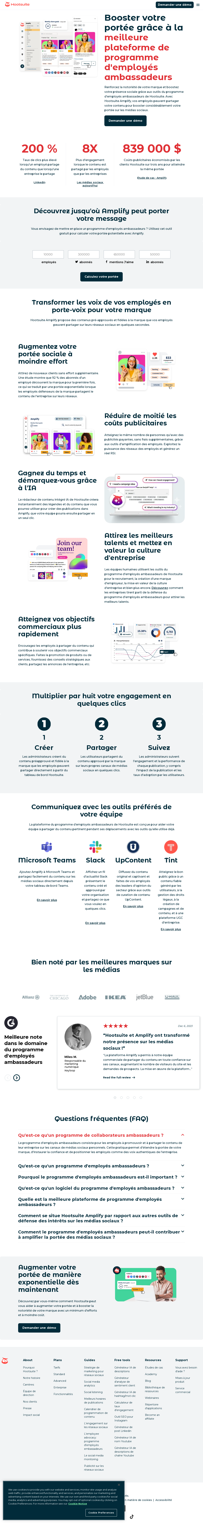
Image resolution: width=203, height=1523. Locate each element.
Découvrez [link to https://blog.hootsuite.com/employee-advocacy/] (160, 588)
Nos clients (30, 1401)
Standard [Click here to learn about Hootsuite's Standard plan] (59, 1374)
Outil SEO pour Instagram (123, 1418)
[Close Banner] (119, 1485)
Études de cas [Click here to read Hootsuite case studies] (154, 1367)
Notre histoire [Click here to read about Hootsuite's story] (31, 1378)
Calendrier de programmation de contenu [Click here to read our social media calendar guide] (96, 1413)
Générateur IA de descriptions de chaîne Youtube (125, 1451)
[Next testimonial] (16, 1077)
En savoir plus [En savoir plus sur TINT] (171, 929)
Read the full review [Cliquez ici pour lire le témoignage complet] (117, 1077)
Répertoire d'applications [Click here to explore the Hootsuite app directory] (153, 1406)
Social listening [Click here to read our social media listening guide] (93, 1392)
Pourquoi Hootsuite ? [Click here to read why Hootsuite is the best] (30, 1369)
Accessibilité (163, 1500)
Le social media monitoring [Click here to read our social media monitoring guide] (93, 1457)
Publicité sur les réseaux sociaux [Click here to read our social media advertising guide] (94, 1467)
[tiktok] (132, 1517)
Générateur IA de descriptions (125, 1369)
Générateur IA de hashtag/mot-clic (125, 1394)
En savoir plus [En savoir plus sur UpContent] (133, 906)
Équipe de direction (29, 1393)
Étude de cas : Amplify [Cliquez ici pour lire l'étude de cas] (152, 177)
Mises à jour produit (182, 1379)
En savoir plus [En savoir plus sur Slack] (95, 923)
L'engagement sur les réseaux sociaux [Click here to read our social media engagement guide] (96, 1425)
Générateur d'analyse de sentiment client (124, 1381)
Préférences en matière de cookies (129, 1500)
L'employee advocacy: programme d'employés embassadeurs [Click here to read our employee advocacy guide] (93, 1441)
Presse (27, 1408)
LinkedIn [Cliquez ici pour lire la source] (39, 182)
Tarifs (57, 1367)
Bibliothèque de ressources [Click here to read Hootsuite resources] (155, 1389)
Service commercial (182, 1390)
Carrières (28, 1384)
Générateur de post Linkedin (123, 1429)
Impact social (31, 1415)
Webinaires (152, 1398)
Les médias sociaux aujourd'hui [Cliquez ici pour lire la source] (90, 184)
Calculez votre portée (102, 276)
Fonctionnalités (63, 1394)
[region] (64, 1500)
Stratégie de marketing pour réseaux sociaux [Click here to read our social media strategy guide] (94, 1371)
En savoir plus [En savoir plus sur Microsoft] (47, 900)
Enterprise (60, 1387)
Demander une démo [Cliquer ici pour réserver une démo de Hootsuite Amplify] (175, 4)
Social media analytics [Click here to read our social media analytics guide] (92, 1383)
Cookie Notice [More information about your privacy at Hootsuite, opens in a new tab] (77, 1503)
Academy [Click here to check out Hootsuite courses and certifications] (151, 1374)
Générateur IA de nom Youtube (125, 1439)
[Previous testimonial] (7, 1077)
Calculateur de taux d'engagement (123, 1406)
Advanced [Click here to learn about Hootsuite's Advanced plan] (60, 1380)
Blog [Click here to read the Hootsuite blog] (148, 1380)
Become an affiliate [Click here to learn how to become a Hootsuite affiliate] (152, 1416)
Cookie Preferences (101, 1512)
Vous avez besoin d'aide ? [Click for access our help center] (186, 1369)
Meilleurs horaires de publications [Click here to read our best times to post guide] (95, 1400)
